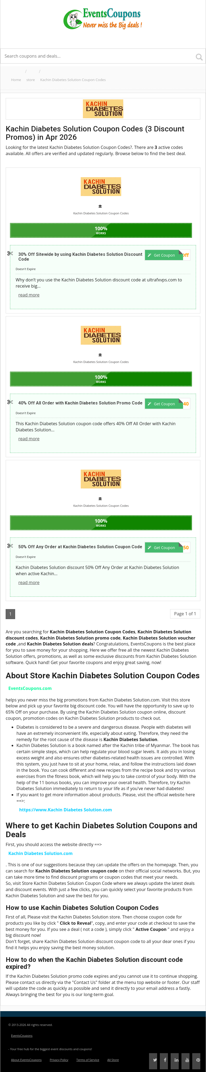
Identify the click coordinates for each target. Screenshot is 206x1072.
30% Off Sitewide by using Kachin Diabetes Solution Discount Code (80, 257)
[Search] (199, 55)
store (30, 79)
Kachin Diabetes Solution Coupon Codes (73, 79)
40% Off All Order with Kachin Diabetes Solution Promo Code (80, 403)
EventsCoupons (21, 1035)
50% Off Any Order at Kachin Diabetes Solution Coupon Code (80, 546)
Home (16, 79)
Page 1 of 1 (185, 614)
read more (28, 295)
